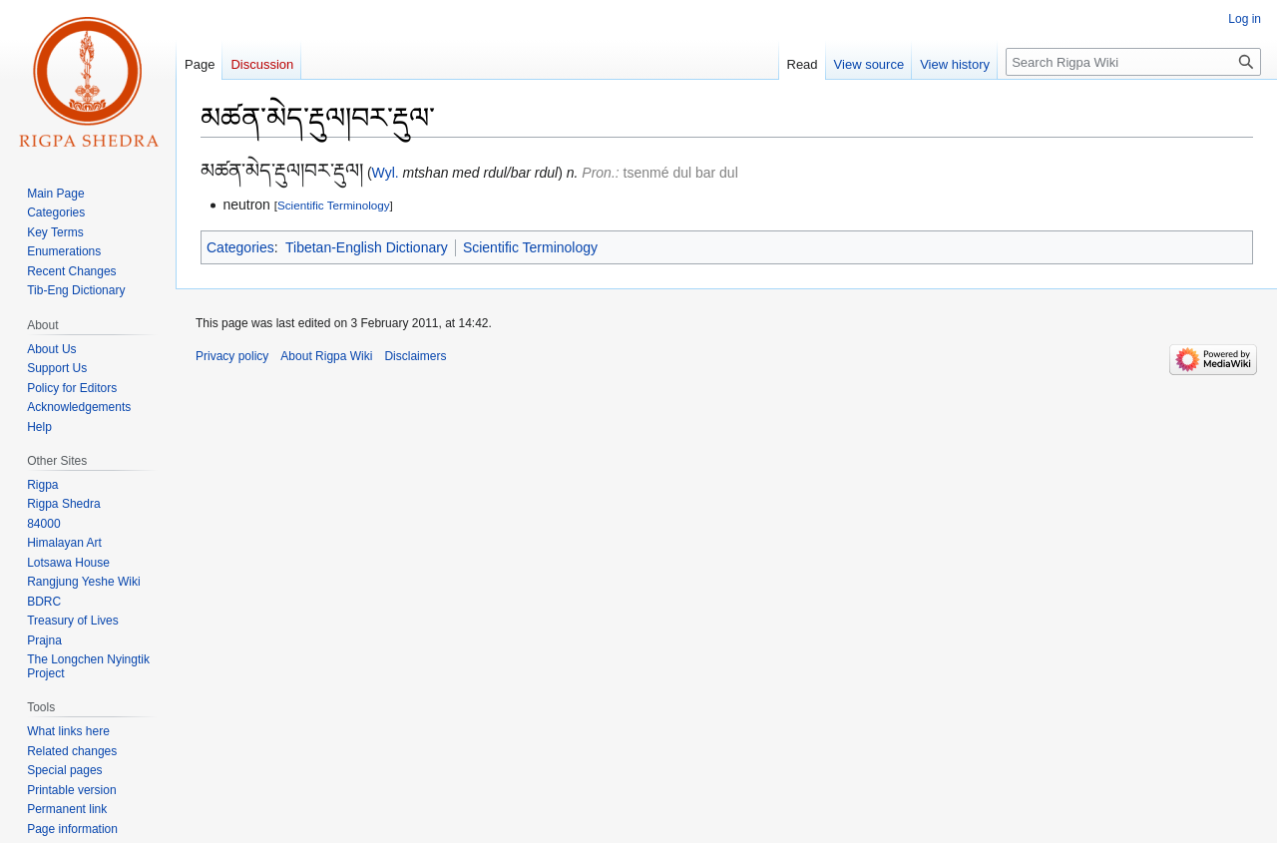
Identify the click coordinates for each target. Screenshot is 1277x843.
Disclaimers (415, 356)
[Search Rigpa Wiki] (1133, 62)
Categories (240, 247)
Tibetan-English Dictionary (366, 247)
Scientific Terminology (333, 205)
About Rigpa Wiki (326, 356)
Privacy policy (232, 356)
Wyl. (385, 173)
